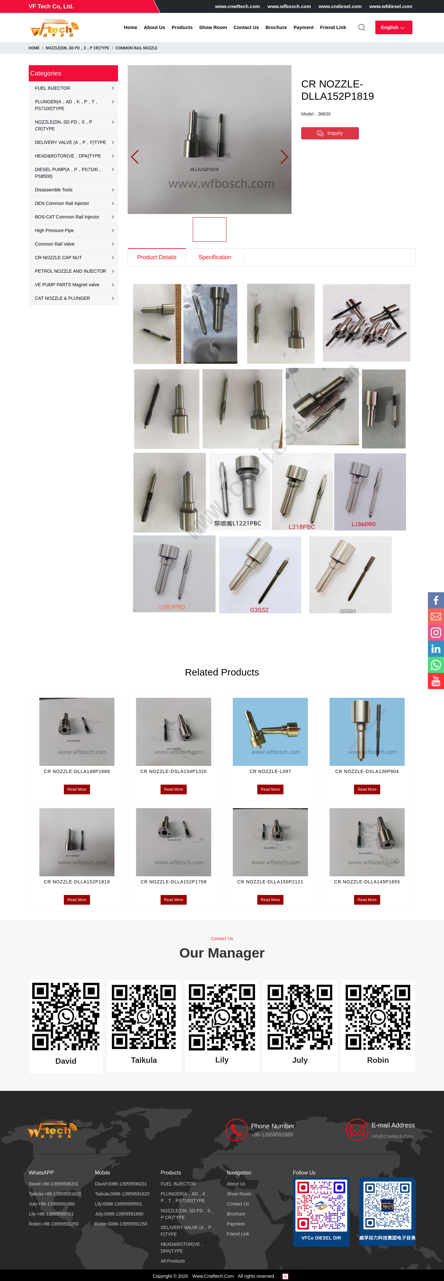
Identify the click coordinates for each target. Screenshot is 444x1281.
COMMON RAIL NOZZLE (136, 48)
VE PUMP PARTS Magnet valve (75, 284)
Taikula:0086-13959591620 (122, 1192)
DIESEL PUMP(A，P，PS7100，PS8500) (75, 173)
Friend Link (333, 27)
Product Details (156, 257)
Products (182, 27)
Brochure (276, 27)
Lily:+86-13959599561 (51, 1212)
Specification (214, 257)
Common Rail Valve (75, 244)
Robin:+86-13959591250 (54, 1222)
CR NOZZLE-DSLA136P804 (367, 769)
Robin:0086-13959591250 (121, 1222)
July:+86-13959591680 (52, 1202)
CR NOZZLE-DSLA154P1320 (173, 769)
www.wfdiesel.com (391, 6)
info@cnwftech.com (392, 1134)
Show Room (213, 27)
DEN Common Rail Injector (75, 203)
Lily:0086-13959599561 (118, 1202)
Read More (76, 787)
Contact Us (246, 27)
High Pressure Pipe (75, 230)
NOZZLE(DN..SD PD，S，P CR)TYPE (77, 48)
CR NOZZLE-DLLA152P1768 (174, 878)
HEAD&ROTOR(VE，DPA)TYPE (75, 155)
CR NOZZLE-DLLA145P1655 (367, 878)
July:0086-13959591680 (119, 1212)
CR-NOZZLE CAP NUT (75, 257)
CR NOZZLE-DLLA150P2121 (270, 878)
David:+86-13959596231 (54, 1181)
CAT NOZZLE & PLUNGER (75, 298)
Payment (303, 27)
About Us (154, 27)
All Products (173, 1259)
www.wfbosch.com (289, 6)
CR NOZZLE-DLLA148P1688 (77, 769)
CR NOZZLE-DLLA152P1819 (77, 878)
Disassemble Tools (75, 189)
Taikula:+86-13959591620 (55, 1192)
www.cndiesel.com (340, 6)
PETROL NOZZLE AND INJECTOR (75, 271)
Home (130, 27)
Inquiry (330, 133)
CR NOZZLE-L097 (270, 769)
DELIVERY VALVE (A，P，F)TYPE (75, 142)
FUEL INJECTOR (75, 88)
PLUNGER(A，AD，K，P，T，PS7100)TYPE (75, 105)
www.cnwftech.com (237, 6)
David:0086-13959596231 (121, 1181)
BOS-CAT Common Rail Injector (75, 216)
